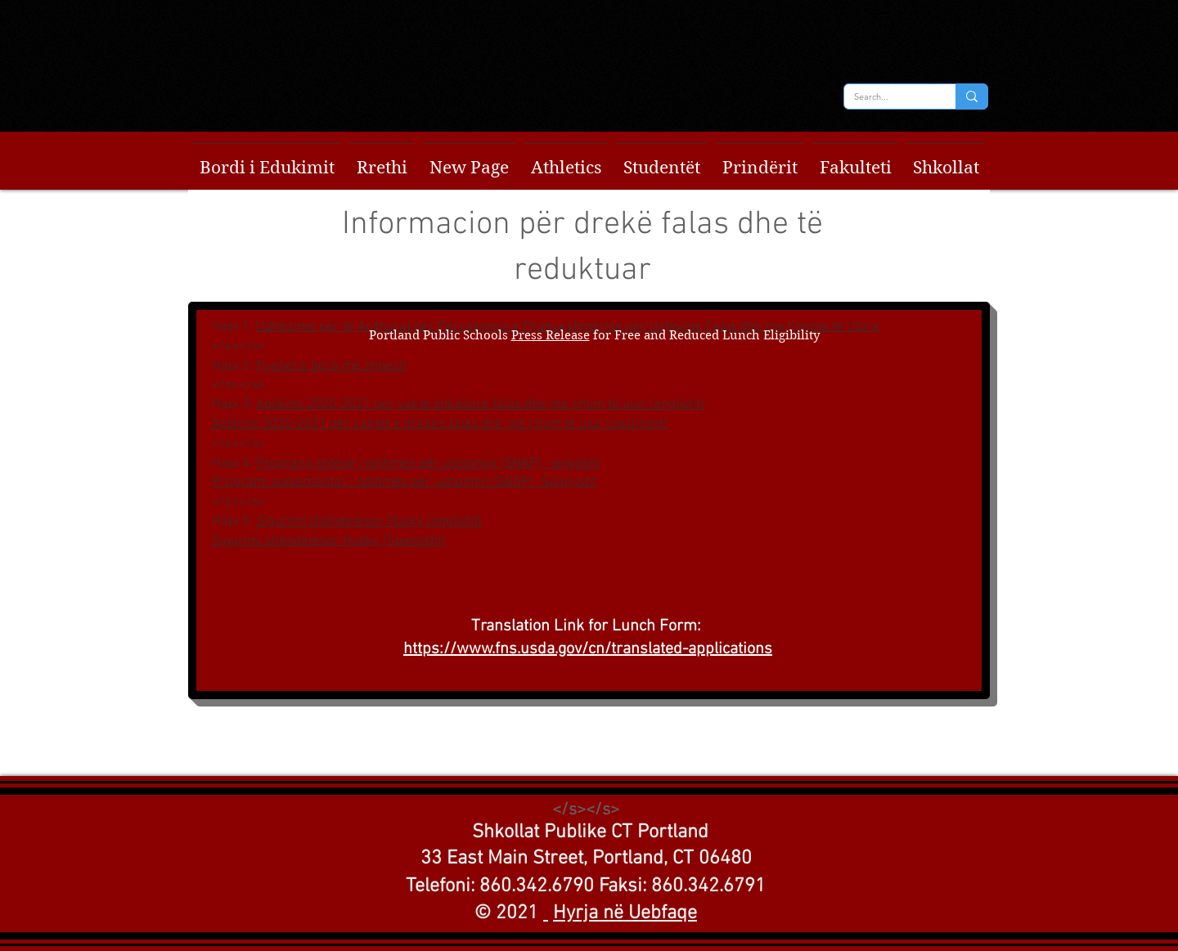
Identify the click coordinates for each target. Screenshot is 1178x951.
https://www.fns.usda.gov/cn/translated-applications (587, 649)
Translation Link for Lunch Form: (588, 626)
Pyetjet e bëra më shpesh (331, 366)
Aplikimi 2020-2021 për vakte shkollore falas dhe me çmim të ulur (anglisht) (480, 405)
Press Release (550, 335)
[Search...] (887, 97)
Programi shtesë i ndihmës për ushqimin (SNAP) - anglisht (428, 463)
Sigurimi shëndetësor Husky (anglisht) (369, 522)
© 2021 (506, 913)
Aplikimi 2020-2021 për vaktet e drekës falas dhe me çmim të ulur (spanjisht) (440, 424)
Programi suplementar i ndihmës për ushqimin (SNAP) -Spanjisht (404, 482)
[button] (266, 160)
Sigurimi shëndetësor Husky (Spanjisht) (329, 541)
